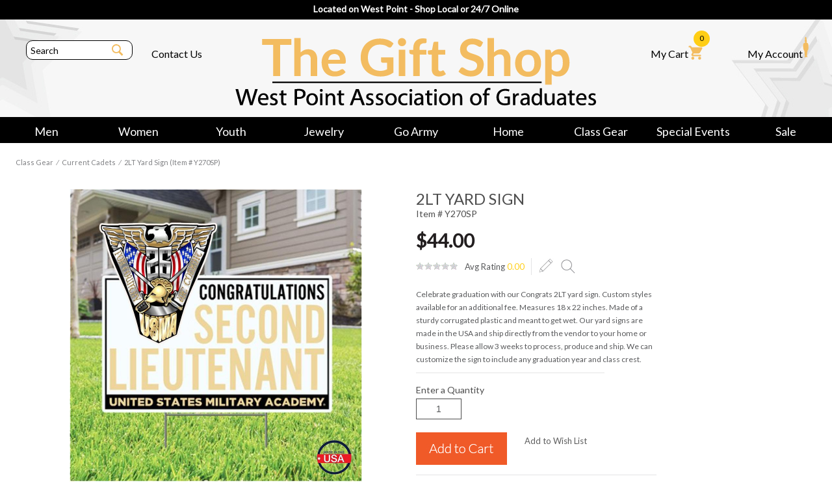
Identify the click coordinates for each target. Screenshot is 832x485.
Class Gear (601, 131)
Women (138, 131)
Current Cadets (89, 162)
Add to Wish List (556, 441)
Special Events (693, 131)
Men (46, 131)
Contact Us (176, 53)
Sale (785, 131)
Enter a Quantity (450, 389)
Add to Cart (461, 448)
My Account (778, 48)
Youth (231, 131)
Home (508, 131)
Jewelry (324, 131)
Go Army (416, 131)
